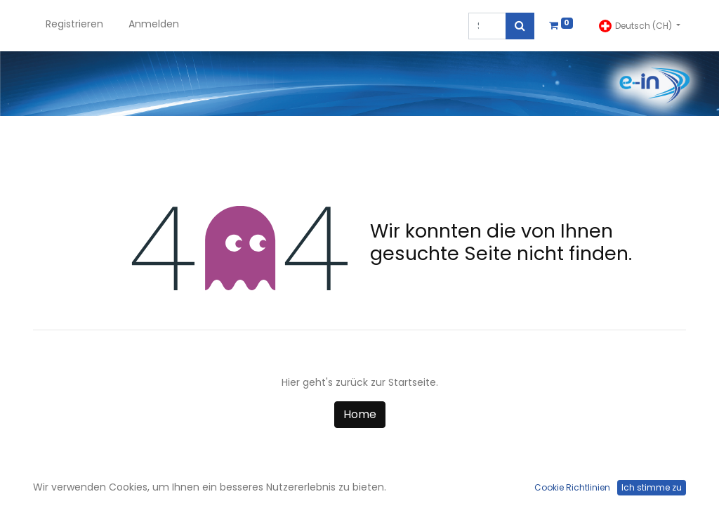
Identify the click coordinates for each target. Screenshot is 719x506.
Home (359, 414)
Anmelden (153, 24)
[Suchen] (520, 26)
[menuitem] (74, 25)
